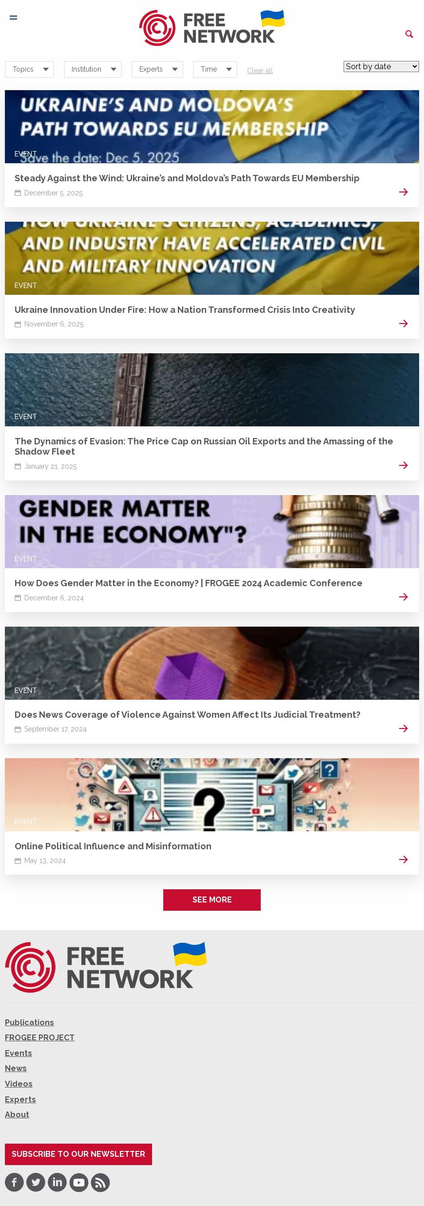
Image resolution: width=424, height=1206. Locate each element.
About (17, 1114)
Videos (19, 1084)
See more (212, 899)
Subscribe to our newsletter (78, 1154)
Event (26, 154)
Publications (29, 1022)
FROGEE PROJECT (40, 1037)
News (16, 1068)
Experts (20, 1099)
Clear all (260, 71)
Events (18, 1053)
